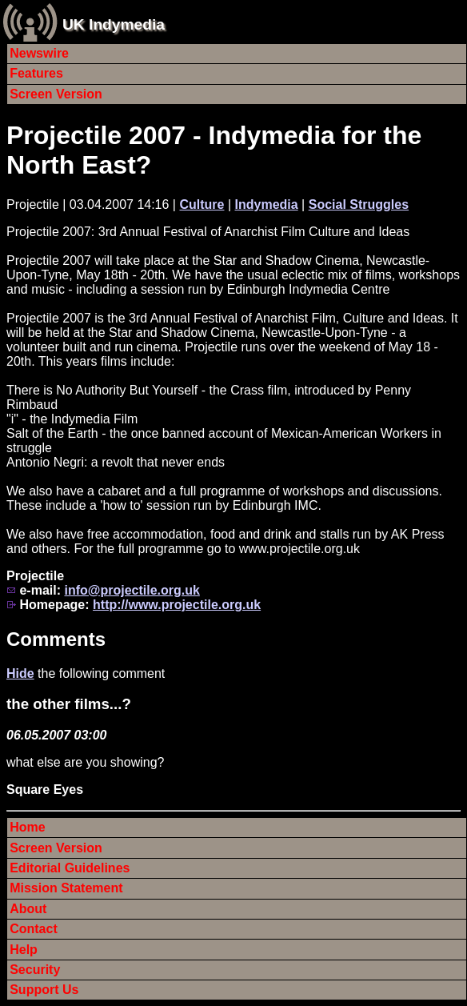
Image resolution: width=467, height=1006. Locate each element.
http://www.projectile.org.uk (177, 604)
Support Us (44, 989)
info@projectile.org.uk (131, 590)
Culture (201, 204)
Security (35, 969)
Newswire (39, 53)
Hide (20, 673)
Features (36, 73)
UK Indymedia (113, 24)
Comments (56, 639)
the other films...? (68, 703)
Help (24, 949)
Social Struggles (359, 204)
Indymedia (266, 204)
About (28, 909)
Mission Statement (66, 888)
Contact (34, 929)
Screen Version (56, 94)
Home (27, 827)
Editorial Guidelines (70, 868)
